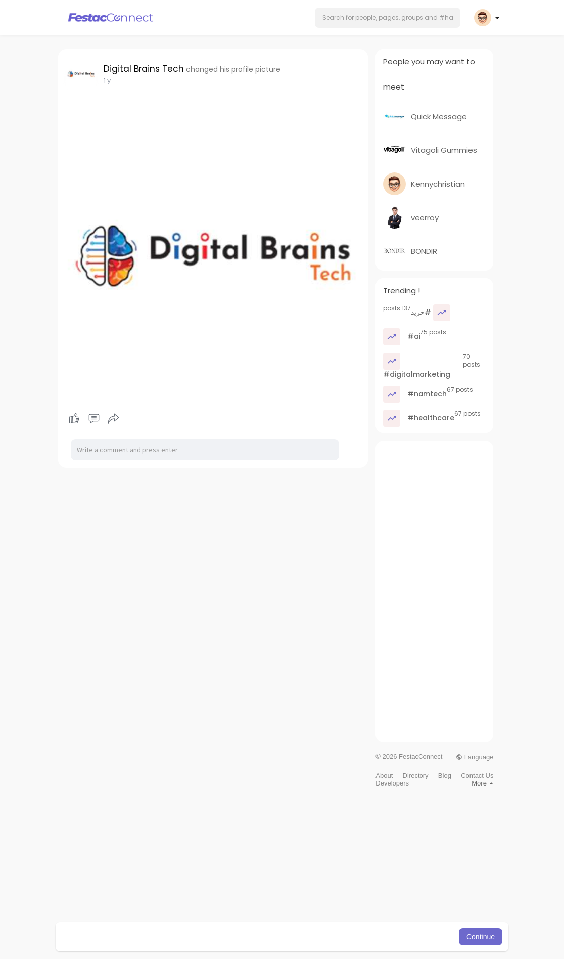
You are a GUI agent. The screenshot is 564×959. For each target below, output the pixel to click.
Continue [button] (480, 937)
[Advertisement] (434, 591)
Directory (416, 775)
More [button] (482, 783)
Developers (392, 783)
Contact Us (477, 775)
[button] (387, 18)
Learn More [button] (333, 937)
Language (474, 757)
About (384, 775)
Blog (444, 775)
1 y (107, 80)
